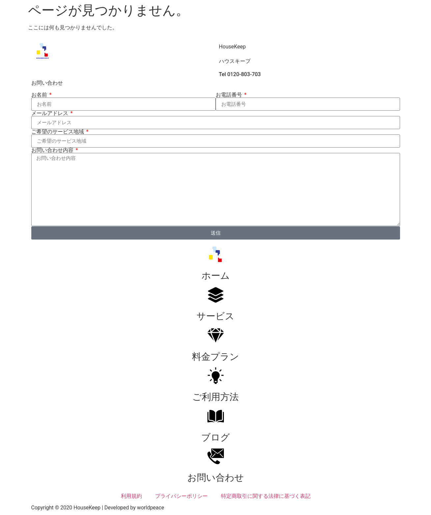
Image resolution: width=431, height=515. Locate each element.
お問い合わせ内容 (53, 150)
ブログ (215, 437)
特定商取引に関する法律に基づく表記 (265, 496)
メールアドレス (50, 113)
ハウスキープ (235, 61)
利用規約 (131, 496)
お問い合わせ (215, 477)
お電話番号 (229, 95)
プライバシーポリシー (181, 496)
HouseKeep (232, 46)
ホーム (216, 275)
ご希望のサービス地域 (58, 131)
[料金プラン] (215, 335)
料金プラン (215, 356)
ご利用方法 (215, 396)
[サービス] (215, 295)
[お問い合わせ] (215, 456)
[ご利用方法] (215, 375)
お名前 (39, 95)
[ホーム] (215, 254)
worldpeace (150, 507)
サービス (215, 316)
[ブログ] (215, 416)
